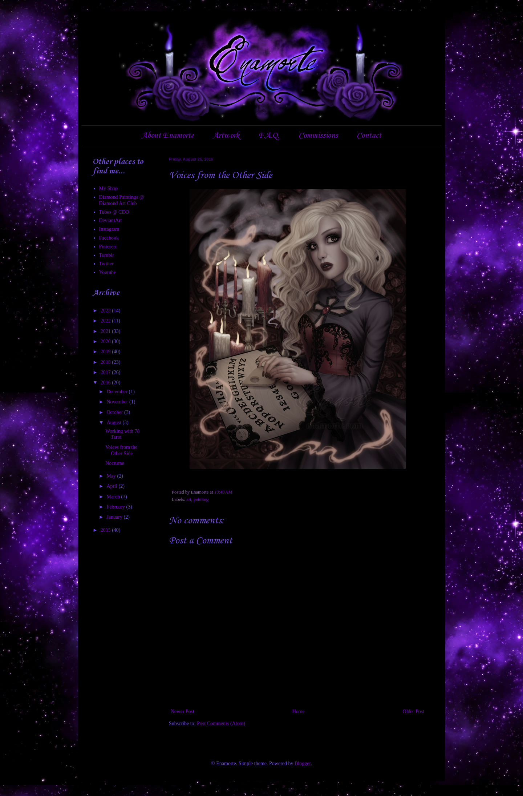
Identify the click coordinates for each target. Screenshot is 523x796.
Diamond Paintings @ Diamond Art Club (121, 200)
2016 (106, 382)
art (188, 499)
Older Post (414, 711)
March (113, 496)
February (116, 507)
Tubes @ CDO (114, 212)
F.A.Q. (268, 135)
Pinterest (108, 246)
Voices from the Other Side (121, 450)
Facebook (109, 238)
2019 (106, 351)
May (111, 476)
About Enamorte (168, 135)
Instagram (109, 229)
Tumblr (106, 255)
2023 (106, 310)
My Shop (108, 188)
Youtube (107, 272)
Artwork (226, 135)
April (112, 486)
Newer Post (182, 711)
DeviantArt (110, 220)
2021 (106, 331)
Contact (369, 135)
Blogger (303, 763)
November (117, 402)
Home (298, 711)
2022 (106, 320)
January (114, 517)
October (115, 412)
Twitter (106, 263)
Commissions (318, 135)
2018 (106, 362)
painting (201, 499)
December (117, 391)
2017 (106, 372)
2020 (106, 341)
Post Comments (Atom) (221, 723)
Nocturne (114, 463)
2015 (106, 530)
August (114, 422)
